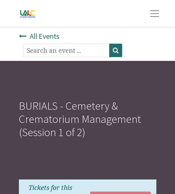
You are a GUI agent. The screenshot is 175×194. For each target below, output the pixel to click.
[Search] (115, 50)
